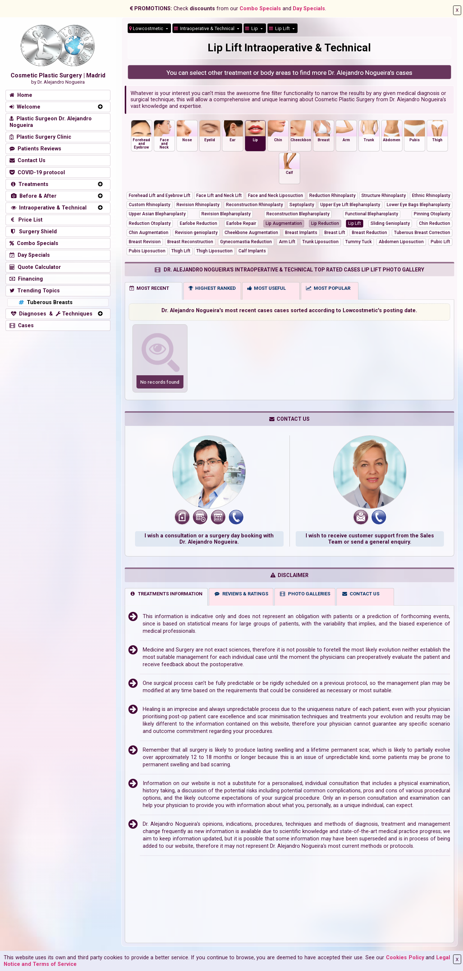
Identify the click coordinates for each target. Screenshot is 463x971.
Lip (252, 28)
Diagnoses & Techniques (51, 314)
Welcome (25, 107)
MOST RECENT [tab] (149, 288)
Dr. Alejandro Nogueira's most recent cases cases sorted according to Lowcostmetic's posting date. (289, 310)
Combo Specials (260, 9)
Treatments (29, 184)
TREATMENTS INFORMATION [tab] (166, 593)
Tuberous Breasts (45, 302)
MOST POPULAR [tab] (328, 288)
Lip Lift (280, 28)
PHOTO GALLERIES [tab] (305, 593)
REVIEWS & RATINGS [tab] (241, 593)
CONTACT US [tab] (361, 593)
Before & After (33, 196)
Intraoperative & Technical (48, 208)
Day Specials (309, 9)
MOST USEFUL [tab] (266, 288)
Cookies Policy (405, 957)
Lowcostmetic (146, 28)
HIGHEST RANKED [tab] (212, 288)
